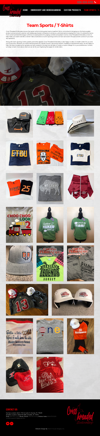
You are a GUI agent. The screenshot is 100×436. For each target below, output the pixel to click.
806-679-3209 (51, 416)
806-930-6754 (33, 416)
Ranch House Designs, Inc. (56, 429)
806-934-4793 (14, 416)
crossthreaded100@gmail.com (15, 418)
